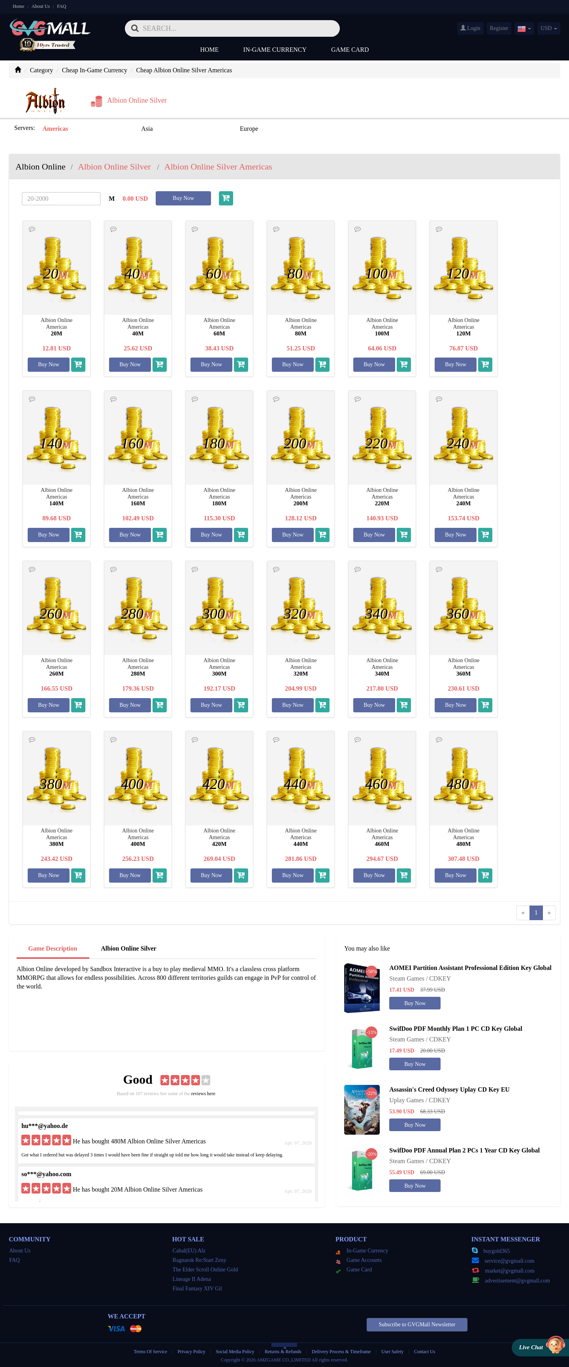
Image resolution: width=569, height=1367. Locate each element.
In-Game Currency (275, 49)
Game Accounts (359, 1259)
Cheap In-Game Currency (94, 70)
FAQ (61, 6)
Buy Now (183, 197)
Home (18, 6)
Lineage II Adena (192, 1279)
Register (499, 28)
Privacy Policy (191, 1351)
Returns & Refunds (283, 1351)
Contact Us (424, 1351)
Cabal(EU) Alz (189, 1250)
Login (470, 28)
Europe (230, 128)
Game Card (350, 49)
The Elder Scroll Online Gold (205, 1269)
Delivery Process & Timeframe (341, 1351)
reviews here (203, 1093)
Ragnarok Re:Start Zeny (199, 1260)
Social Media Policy (235, 1351)
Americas (55, 128)
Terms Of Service (150, 1351)
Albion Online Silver (128, 947)
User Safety (392, 1351)
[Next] (549, 912)
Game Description (52, 947)
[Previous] (523, 912)
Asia (137, 128)
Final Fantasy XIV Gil (197, 1288)
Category (41, 70)
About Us (41, 6)
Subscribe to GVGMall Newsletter (417, 1324)
